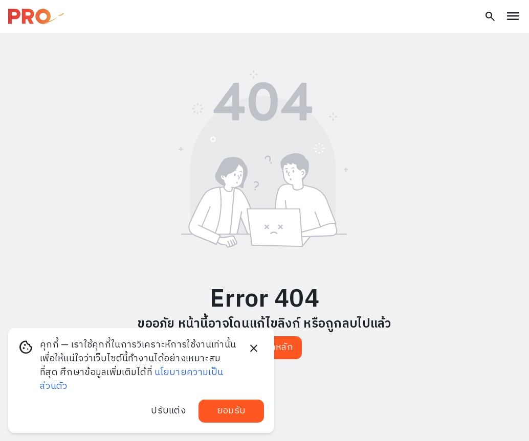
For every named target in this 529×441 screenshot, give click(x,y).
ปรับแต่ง (168, 411)
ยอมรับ (231, 411)
